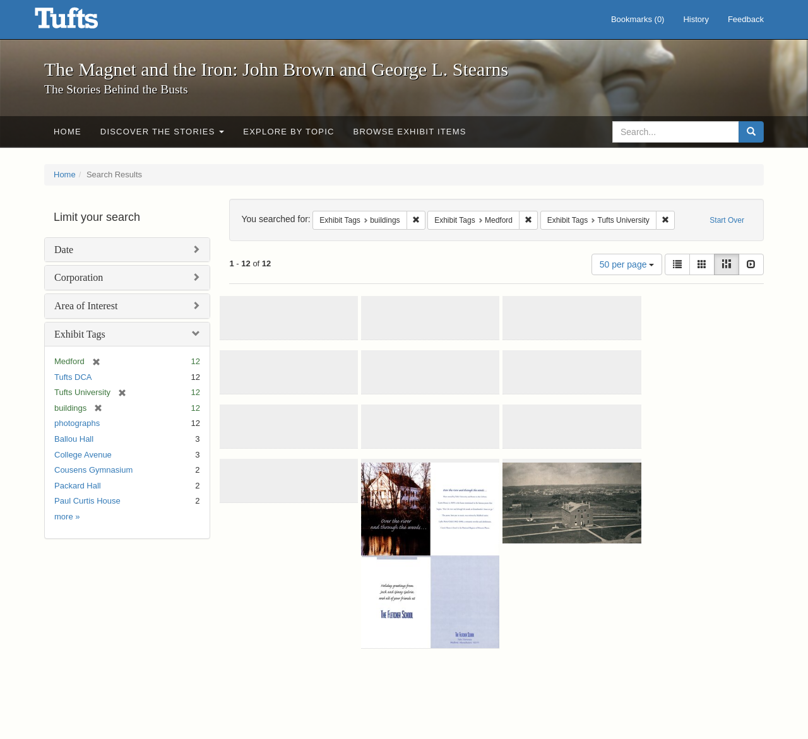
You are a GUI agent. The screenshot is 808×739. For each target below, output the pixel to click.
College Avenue (83, 454)
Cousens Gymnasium (93, 470)
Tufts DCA (73, 377)
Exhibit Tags (79, 334)
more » (67, 516)
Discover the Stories (162, 131)
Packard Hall (77, 485)
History (695, 19)
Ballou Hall (73, 439)
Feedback (746, 19)
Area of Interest (85, 305)
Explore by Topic (288, 131)
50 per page (627, 264)
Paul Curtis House (87, 500)
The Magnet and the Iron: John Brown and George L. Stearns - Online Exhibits (82, 22)
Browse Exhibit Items (410, 131)
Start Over (727, 220)
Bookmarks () (638, 19)
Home (67, 131)
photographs (77, 423)
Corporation (78, 277)
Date (63, 249)
